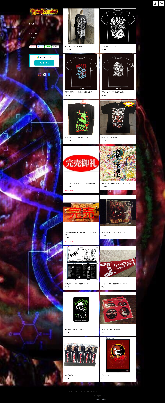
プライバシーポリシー (71, 391)
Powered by (99, 399)
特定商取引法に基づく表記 (89, 391)
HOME (31, 24)
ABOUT (32, 28)
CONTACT (33, 38)
